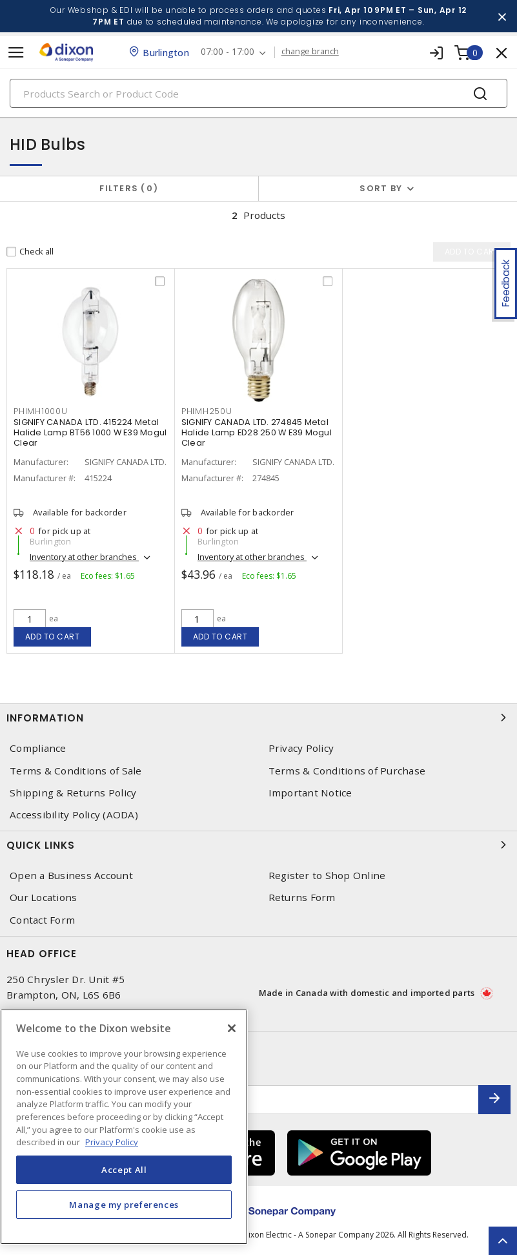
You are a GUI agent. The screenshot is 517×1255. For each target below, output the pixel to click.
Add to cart (52, 636)
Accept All (124, 1170)
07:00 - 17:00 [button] (229, 52)
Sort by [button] (381, 188)
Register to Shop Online (327, 875)
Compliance (38, 748)
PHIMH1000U (41, 411)
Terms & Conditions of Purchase (347, 771)
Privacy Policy (301, 748)
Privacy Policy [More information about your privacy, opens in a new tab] (111, 1142)
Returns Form (302, 897)
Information (258, 717)
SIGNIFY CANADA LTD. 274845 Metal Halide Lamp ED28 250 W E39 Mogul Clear (256, 432)
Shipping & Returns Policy (73, 793)
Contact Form (42, 920)
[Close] (232, 1028)
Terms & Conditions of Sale (76, 771)
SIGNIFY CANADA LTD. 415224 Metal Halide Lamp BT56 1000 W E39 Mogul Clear (90, 432)
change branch (311, 52)
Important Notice (310, 793)
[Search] (258, 93)
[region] (124, 1127)
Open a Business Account (71, 875)
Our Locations (43, 897)
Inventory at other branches (84, 557)
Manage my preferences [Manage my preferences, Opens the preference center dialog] (124, 1204)
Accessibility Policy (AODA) (74, 815)
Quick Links (258, 845)
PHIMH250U (206, 411)
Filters (128, 188)
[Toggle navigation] (16, 52)
